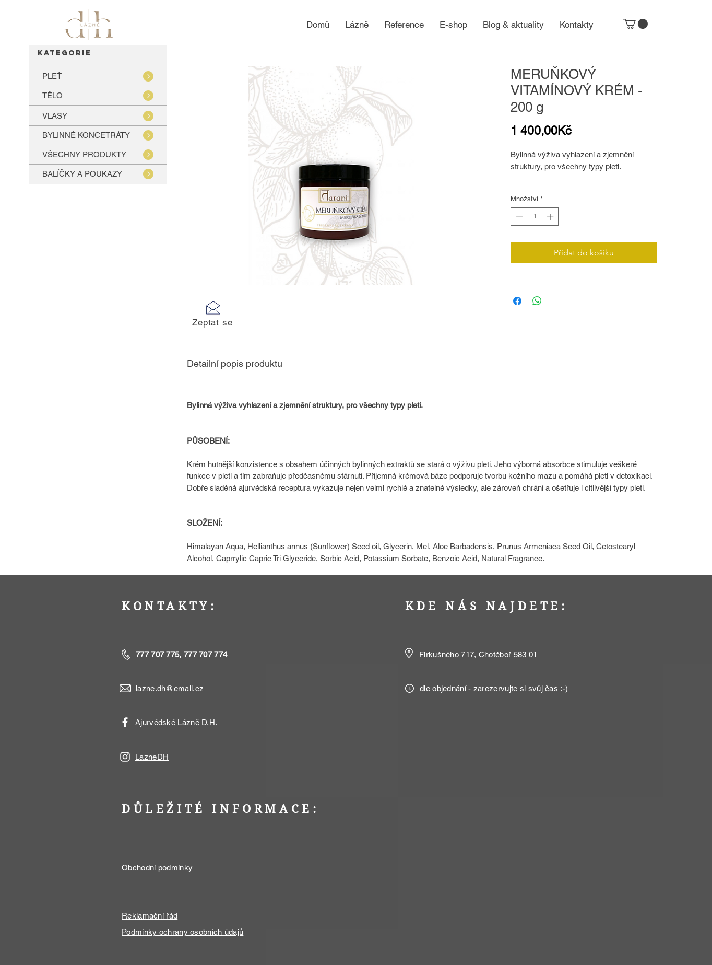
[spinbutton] (535, 217)
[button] (635, 24)
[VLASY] (98, 116)
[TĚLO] (98, 95)
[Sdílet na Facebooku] (517, 301)
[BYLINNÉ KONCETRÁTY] (98, 135)
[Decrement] (518, 217)
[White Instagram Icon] (125, 756)
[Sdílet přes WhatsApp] (537, 301)
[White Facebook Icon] (125, 722)
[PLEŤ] (98, 76)
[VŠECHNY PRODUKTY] (98, 154)
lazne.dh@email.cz (170, 688)
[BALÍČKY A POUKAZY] (98, 174)
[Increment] (551, 217)
